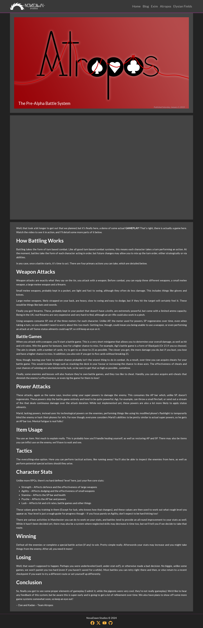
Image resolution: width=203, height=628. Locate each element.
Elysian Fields (182, 6)
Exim (154, 6)
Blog (146, 6)
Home (136, 6)
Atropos (165, 6)
